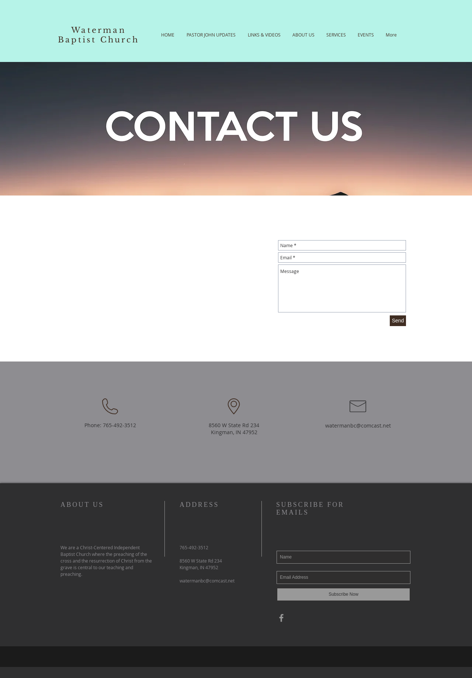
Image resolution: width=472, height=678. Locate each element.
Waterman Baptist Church (98, 35)
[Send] (398, 320)
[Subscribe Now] (343, 594)
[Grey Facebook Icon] (281, 618)
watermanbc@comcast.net (358, 425)
